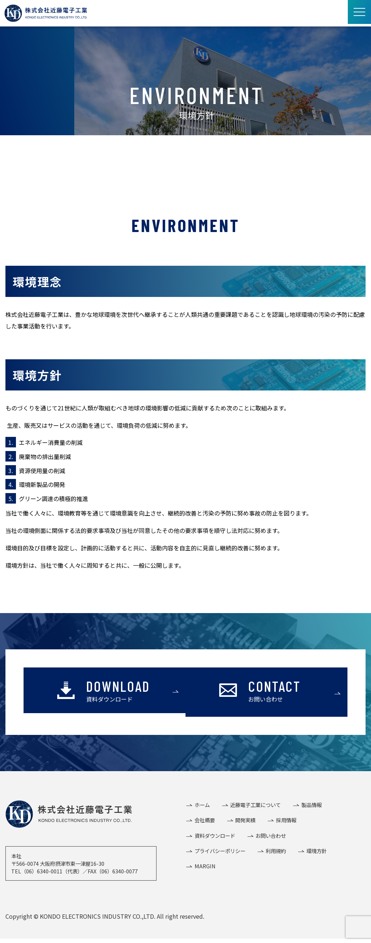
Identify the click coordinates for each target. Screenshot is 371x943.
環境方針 (316, 853)
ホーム (201, 805)
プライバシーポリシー (219, 853)
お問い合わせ (270, 837)
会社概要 (204, 821)
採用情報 (285, 821)
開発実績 (245, 821)
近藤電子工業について (255, 805)
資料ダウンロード (214, 837)
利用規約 (275, 853)
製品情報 (311, 805)
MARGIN (204, 870)
